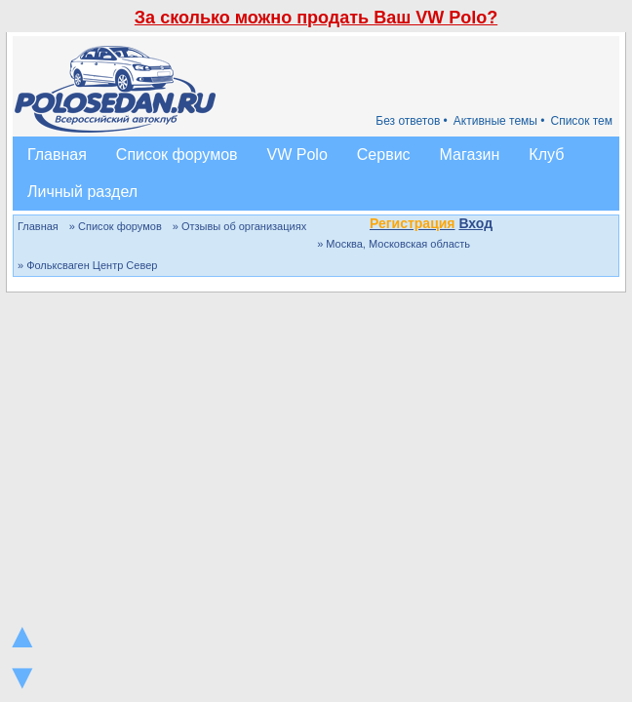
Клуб (546, 154)
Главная (57, 154)
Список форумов (177, 154)
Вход (475, 223)
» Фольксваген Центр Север (87, 265)
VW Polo (297, 154)
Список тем (581, 121)
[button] (503, 225)
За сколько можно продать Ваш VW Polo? (316, 17)
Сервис (384, 154)
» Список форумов (115, 226)
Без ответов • (411, 121)
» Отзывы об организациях (239, 226)
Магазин (470, 154)
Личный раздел (82, 191)
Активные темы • (499, 121)
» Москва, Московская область (393, 244)
